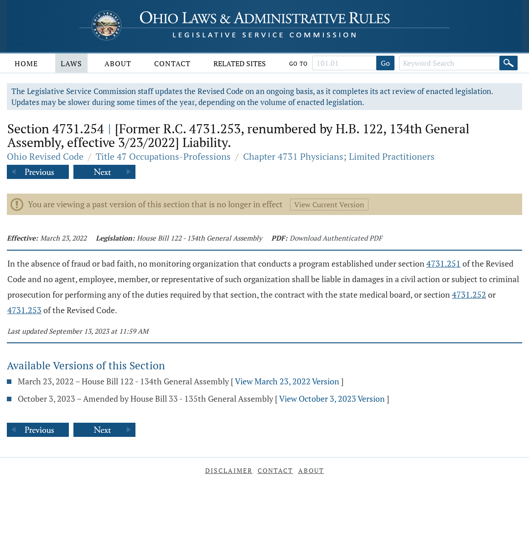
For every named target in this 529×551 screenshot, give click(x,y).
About (117, 63)
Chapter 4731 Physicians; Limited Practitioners (339, 156)
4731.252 (469, 294)
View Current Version (329, 204)
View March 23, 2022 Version (287, 381)
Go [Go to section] (385, 63)
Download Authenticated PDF (336, 237)
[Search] (508, 63)
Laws (71, 63)
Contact (172, 63)
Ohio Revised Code (45, 156)
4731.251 (443, 263)
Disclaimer (229, 470)
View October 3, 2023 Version (332, 398)
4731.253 (24, 309)
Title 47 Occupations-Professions (163, 156)
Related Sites (239, 63)
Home (26, 63)
